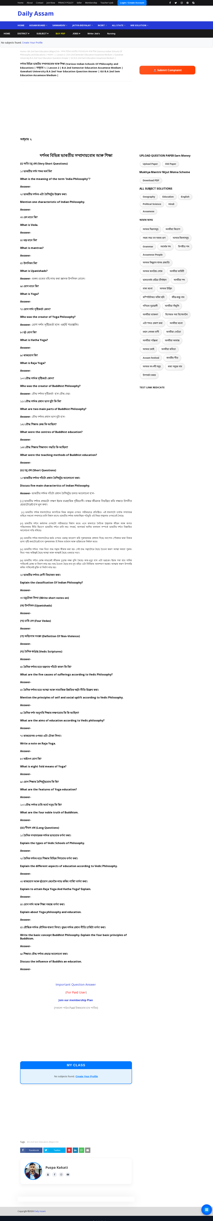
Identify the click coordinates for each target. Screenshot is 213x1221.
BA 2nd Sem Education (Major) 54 (43, 51)
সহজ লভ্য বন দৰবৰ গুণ (154, 238)
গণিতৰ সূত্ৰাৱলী (150, 306)
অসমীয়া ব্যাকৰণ (150, 314)
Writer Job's (94, 33)
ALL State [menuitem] (117, 25)
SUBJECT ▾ (42, 33)
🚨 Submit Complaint (167, 70)
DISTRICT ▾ (23, 33)
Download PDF (151, 180)
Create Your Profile (32, 42)
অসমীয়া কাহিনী (177, 271)
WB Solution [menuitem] (138, 25)
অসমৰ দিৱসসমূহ (150, 229)
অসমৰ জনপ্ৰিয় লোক (152, 271)
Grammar (148, 246)
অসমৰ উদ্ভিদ (166, 288)
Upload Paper (150, 164)
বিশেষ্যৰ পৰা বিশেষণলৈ (176, 314)
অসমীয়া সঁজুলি (172, 306)
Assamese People (153, 254)
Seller (79, 2)
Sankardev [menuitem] (58, 25)
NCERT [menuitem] (101, 25)
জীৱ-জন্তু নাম (178, 297)
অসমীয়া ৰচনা (176, 323)
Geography (149, 196)
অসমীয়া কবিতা (168, 349)
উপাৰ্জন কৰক (149, 375)
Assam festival (151, 357)
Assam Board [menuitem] (37, 25)
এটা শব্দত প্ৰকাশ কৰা (152, 323)
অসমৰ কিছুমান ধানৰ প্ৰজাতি (156, 262)
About (30, 2)
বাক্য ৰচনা (147, 288)
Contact (39, 2)
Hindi (171, 204)
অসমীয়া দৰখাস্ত (172, 340)
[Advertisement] (76, 108)
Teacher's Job (107, 2)
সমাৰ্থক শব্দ (165, 246)
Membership (91, 2)
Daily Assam (36, 13)
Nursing (111, 33)
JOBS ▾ (76, 33)
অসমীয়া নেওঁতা (173, 331)
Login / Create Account (132, 2)
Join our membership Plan (76, 1000)
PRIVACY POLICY (65, 2)
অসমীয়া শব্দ (179, 280)
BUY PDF (60, 33)
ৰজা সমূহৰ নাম (175, 366)
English (185, 196)
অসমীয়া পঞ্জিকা (150, 340)
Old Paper (170, 164)
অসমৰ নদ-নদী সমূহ (152, 366)
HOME (7, 33)
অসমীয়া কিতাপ (173, 229)
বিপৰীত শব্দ (183, 246)
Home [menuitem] (21, 25)
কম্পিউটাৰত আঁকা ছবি (153, 297)
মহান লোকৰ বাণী (151, 331)
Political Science (152, 204)
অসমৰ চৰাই (148, 349)
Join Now (51, 2)
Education (168, 196)
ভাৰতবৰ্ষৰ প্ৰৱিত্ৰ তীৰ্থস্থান (154, 280)
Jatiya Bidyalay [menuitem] (81, 25)
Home (20, 2)
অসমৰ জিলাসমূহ (181, 238)
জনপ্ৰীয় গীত (172, 357)
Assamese (148, 211)
